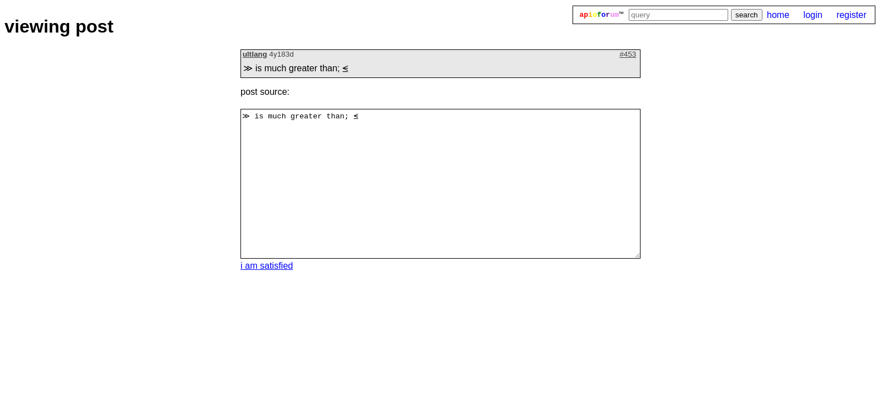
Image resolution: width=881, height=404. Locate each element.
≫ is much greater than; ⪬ (440, 184)
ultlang (255, 54)
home (778, 15)
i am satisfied (266, 265)
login (813, 15)
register (851, 15)
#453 (628, 54)
